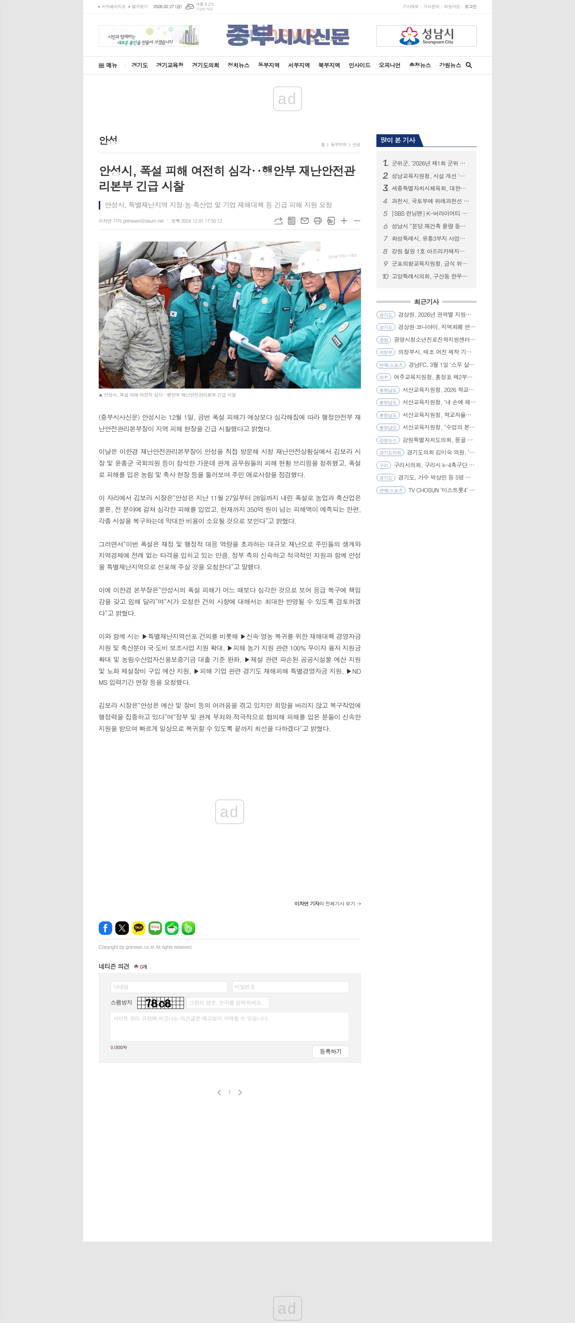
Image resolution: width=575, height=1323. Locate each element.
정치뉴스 (238, 65)
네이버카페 (172, 928)
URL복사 (278, 221)
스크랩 (331, 221)
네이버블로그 (155, 928)
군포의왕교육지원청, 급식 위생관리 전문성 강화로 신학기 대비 (431, 263)
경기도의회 (205, 65)
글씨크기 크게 (344, 221)
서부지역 (299, 65)
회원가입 (452, 6)
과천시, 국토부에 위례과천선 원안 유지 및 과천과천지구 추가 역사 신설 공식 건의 (431, 201)
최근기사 (426, 302)
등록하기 (330, 1051)
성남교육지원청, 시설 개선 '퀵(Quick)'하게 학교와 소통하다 (431, 176)
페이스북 (105, 928)
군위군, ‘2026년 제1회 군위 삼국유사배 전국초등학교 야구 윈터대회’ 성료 (431, 163)
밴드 (188, 928)
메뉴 (111, 65)
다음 (240, 1092)
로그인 (470, 6)
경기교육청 (170, 65)
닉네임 (120, 986)
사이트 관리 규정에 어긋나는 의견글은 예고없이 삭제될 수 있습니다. (191, 1018)
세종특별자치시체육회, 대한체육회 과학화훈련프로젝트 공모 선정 (431, 188)
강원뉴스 (450, 65)
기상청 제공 (204, 9)
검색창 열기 (469, 65)
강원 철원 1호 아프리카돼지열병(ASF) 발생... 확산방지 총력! (431, 251)
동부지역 (268, 65)
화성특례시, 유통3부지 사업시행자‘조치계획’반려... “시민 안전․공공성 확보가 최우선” (431, 238)
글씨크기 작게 (357, 221)
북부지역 (329, 65)
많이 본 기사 (398, 140)
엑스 (122, 928)
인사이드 (359, 65)
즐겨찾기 (140, 6)
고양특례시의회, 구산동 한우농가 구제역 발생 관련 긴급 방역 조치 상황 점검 (431, 276)
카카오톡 (138, 928)
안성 (356, 144)
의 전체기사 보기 (324, 903)
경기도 (140, 65)
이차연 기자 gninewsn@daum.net (131, 220)
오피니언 (389, 65)
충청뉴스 (419, 65)
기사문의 (431, 6)
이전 (219, 1092)
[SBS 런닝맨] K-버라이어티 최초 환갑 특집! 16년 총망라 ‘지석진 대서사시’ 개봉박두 (431, 213)
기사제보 (410, 6)
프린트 (318, 221)
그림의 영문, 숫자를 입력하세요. (226, 1002)
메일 (305, 221)
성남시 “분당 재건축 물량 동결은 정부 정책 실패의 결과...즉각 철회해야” (431, 226)
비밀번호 (245, 986)
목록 (291, 221)
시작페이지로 (114, 6)
